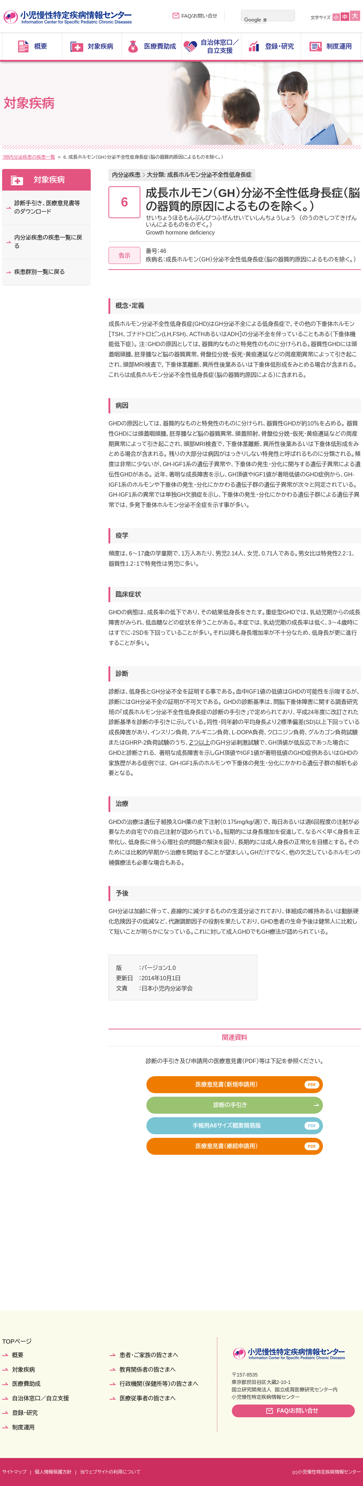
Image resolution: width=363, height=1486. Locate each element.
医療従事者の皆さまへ (147, 1398)
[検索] (255, 20)
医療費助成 (26, 1384)
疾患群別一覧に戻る (39, 272)
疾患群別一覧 (60, 157)
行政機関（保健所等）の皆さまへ (158, 1384)
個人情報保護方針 (53, 1472)
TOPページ (17, 1341)
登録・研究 (25, 1413)
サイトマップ (14, 1472)
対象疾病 (29, 157)
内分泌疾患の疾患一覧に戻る (48, 242)
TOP (7, 157)
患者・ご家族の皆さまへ (148, 1355)
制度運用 (23, 1427)
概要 (17, 1355)
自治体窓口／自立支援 (40, 1398)
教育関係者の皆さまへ (147, 1370)
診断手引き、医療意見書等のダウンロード (47, 207)
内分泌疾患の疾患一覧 (106, 157)
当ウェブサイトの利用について (110, 1472)
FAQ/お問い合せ (199, 16)
